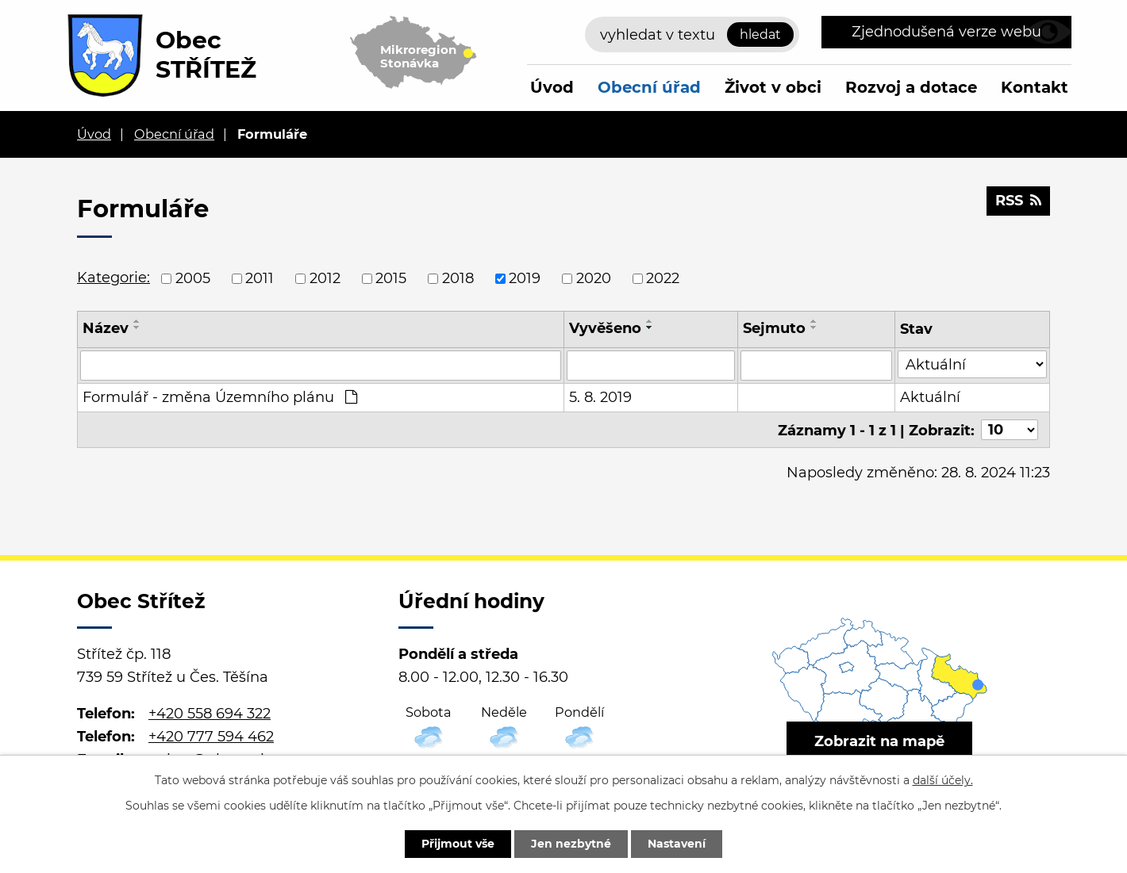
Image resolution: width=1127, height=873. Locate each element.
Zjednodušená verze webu (946, 31)
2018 (458, 278)
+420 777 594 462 (211, 736)
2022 (662, 278)
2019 (524, 278)
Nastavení (677, 844)
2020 (593, 278)
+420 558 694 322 (209, 713)
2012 (325, 278)
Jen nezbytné (571, 844)
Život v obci (773, 87)
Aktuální (930, 397)
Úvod (552, 87)
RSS (1018, 200)
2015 (390, 278)
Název (106, 328)
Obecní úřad (649, 87)
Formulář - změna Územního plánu (220, 397)
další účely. (943, 780)
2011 (259, 278)
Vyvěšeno (605, 328)
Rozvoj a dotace (911, 87)
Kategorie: (113, 277)
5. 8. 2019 (600, 397)
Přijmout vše (457, 844)
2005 (192, 278)
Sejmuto (774, 328)
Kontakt (1034, 87)
